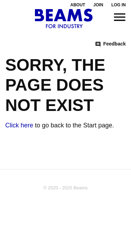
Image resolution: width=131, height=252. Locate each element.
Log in (118, 4)
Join (98, 4)
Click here (19, 125)
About (77, 4)
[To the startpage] (64, 18)
